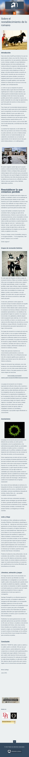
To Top (14, 741)
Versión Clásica (16, 751)
